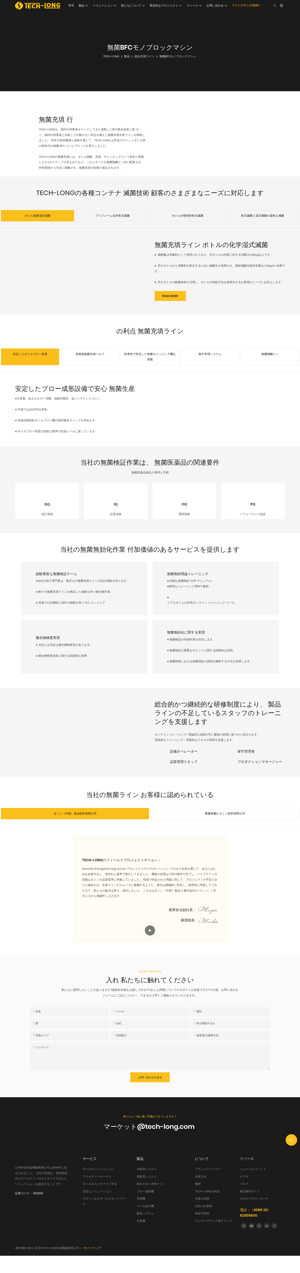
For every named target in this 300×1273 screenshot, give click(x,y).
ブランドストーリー (208, 1186)
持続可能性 (202, 1231)
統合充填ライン (145, 56)
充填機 (141, 1216)
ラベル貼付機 (145, 1223)
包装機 (141, 1238)
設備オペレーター (183, 768)
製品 (127, 56)
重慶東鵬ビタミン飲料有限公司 (225, 831)
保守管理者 (246, 768)
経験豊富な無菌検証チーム (62, 591)
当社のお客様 (203, 1223)
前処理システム (147, 1194)
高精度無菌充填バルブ (90, 354)
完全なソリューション (97, 1208)
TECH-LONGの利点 (207, 1208)
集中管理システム (210, 354)
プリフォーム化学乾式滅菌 (112, 216)
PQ (252, 512)
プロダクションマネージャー (259, 779)
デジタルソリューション (98, 1186)
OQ (184, 512)
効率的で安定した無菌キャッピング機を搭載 (150, 357)
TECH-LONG (111, 56)
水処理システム (147, 1186)
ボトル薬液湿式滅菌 (38, 216)
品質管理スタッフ (183, 779)
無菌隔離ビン (270, 354)
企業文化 (200, 1194)
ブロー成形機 (145, 1208)
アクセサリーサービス (97, 1194)
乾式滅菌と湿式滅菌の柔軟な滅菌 (262, 216)
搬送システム (145, 1231)
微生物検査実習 (54, 655)
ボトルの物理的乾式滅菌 (187, 216)
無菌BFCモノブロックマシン (177, 56)
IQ (115, 512)
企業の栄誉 (202, 1216)
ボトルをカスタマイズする (100, 1201)
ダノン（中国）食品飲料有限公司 (75, 831)
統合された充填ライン (151, 1201)
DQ (47, 512)
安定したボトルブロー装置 (30, 354)
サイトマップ (92, 1265)
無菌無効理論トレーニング (193, 591)
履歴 (198, 1201)
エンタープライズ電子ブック (213, 1238)
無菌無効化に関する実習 (192, 649)
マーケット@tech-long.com (150, 1143)
